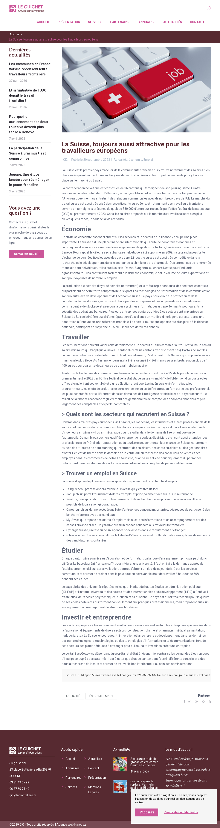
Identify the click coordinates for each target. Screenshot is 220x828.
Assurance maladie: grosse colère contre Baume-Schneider (144, 761)
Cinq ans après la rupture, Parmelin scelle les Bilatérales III (144, 785)
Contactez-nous (26, 253)
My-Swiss (72, 519)
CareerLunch (75, 509)
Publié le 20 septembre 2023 (90, 159)
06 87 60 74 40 (19, 788)
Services (94, 21)
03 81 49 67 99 (19, 782)
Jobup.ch (72, 493)
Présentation (68, 21)
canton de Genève (169, 355)
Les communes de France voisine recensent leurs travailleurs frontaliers (30, 69)
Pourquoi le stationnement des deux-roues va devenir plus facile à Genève (29, 124)
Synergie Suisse (77, 529)
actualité (73, 695)
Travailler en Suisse (82, 535)
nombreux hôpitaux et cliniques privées (129, 427)
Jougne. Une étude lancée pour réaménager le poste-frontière (29, 179)
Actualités (171, 21)
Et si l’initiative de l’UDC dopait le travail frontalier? (27, 95)
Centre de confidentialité (181, 812)
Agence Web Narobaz (71, 824)
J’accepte (146, 812)
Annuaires (146, 21)
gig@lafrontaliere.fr (22, 794)
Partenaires (119, 21)
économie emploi (101, 695)
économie (135, 159)
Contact (196, 21)
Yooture (71, 499)
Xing (71, 488)
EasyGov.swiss (84, 653)
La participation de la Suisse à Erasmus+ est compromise (27, 153)
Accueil (42, 21)
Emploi (148, 159)
